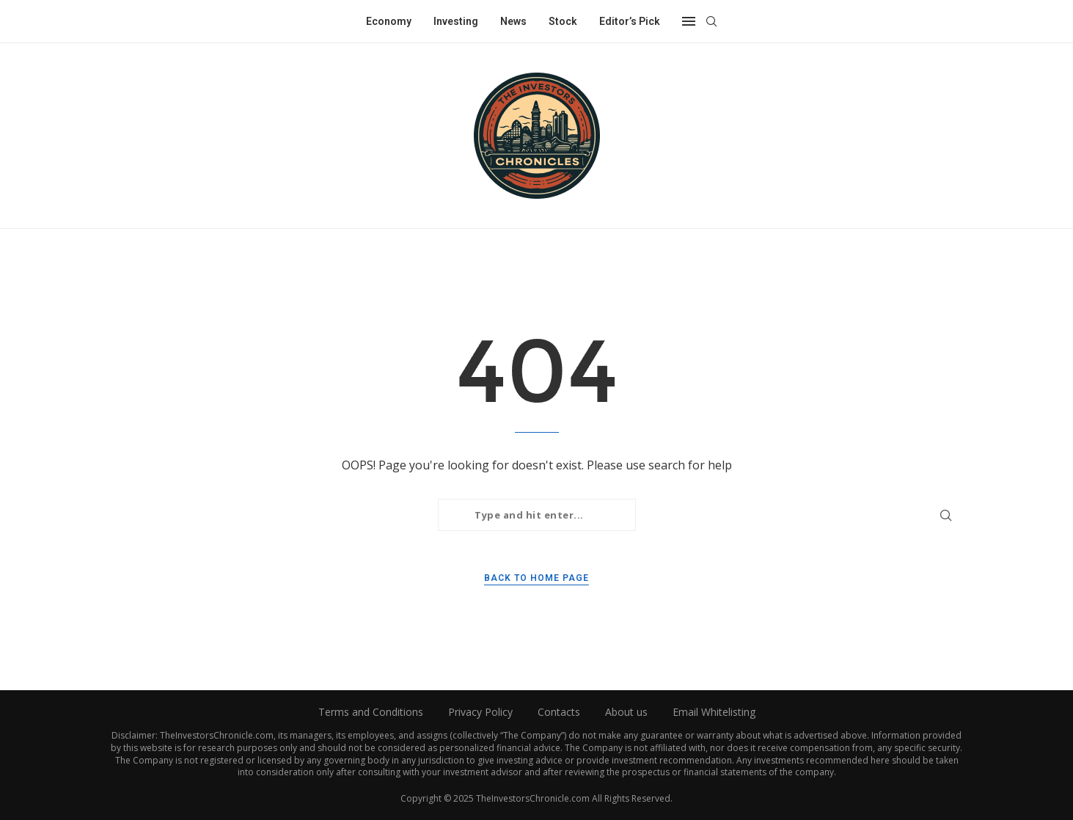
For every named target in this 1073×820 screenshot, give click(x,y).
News (513, 21)
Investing (455, 21)
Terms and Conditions (370, 712)
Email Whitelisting (714, 712)
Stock (563, 21)
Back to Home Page (536, 578)
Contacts (559, 712)
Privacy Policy (480, 712)
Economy (388, 21)
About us (626, 712)
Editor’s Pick (629, 21)
